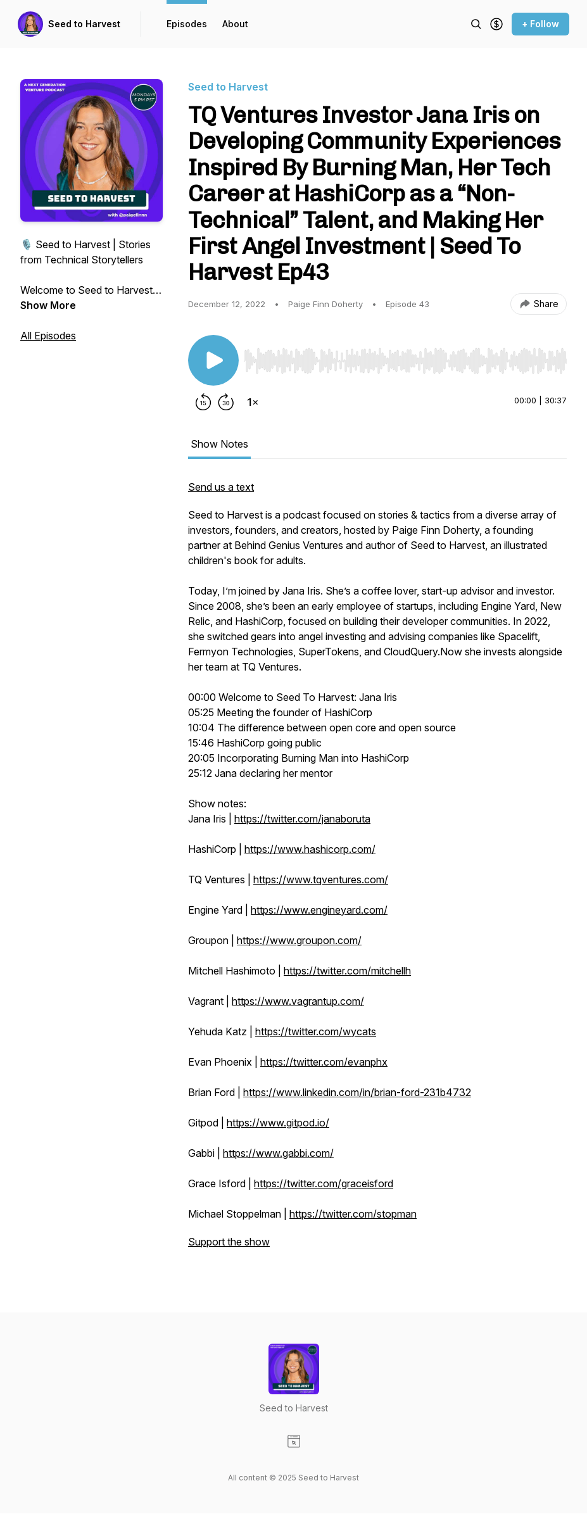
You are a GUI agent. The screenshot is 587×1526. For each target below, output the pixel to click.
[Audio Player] (405, 357)
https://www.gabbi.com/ (278, 1153)
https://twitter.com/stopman (353, 1214)
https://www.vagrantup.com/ (298, 1001)
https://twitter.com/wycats (315, 1031)
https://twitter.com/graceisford (323, 1183)
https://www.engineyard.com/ (319, 910)
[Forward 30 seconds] (226, 402)
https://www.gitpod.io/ (278, 1122)
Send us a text (221, 487)
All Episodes (48, 335)
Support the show (229, 1241)
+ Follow (540, 23)
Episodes (187, 23)
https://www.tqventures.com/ (320, 879)
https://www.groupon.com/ (299, 940)
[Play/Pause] (213, 360)
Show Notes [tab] (219, 444)
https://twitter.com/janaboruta (302, 818)
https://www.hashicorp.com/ (310, 849)
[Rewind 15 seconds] (203, 402)
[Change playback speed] (252, 402)
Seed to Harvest (84, 23)
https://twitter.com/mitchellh (347, 970)
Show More (48, 305)
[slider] (405, 361)
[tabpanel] (377, 870)
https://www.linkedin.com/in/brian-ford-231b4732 (357, 1092)
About (235, 23)
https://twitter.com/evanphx (324, 1062)
